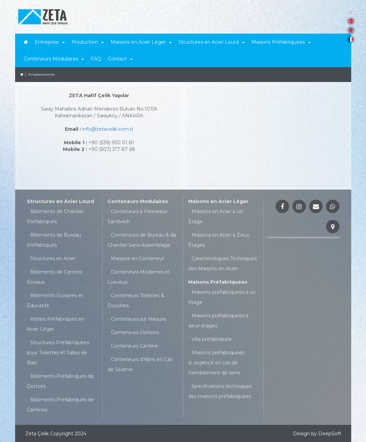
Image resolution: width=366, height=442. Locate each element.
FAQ (96, 59)
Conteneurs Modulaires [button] (54, 59)
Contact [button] (120, 59)
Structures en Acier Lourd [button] (211, 42)
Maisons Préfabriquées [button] (281, 42)
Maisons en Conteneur (137, 258)
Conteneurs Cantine (134, 346)
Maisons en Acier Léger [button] (141, 42)
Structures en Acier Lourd (60, 201)
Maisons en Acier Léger (218, 201)
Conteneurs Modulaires (138, 201)
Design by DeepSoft (317, 434)
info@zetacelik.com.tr (107, 129)
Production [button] (88, 42)
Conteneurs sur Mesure (138, 319)
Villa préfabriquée (212, 339)
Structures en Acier (52, 258)
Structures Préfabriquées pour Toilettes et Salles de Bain (58, 352)
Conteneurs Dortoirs (135, 332)
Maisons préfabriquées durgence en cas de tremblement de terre (216, 363)
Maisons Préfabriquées (217, 282)
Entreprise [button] (50, 42)
